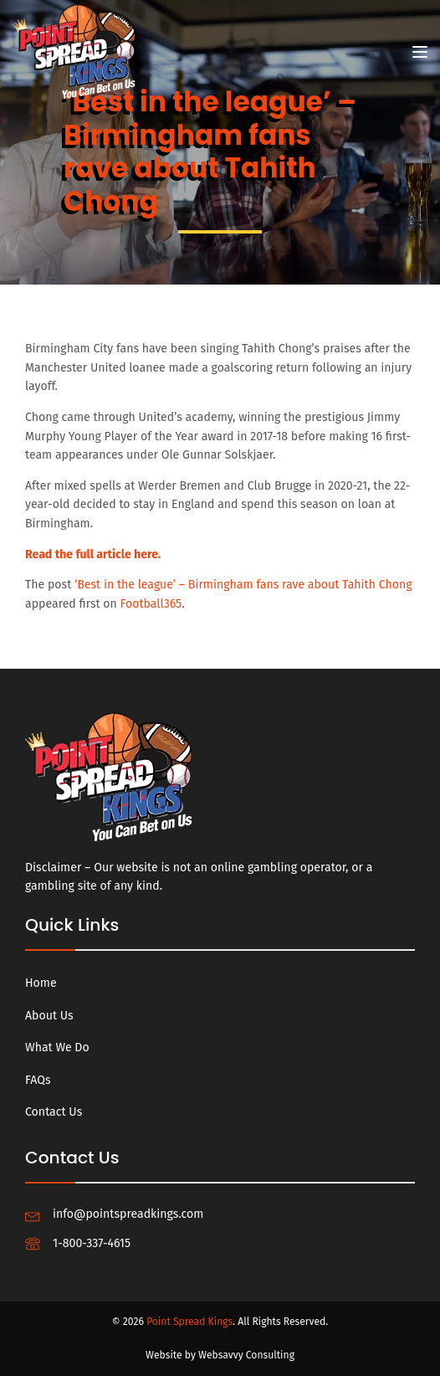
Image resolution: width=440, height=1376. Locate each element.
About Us (49, 1016)
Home (41, 983)
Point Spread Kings (189, 1321)
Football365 (151, 604)
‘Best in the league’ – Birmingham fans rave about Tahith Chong (243, 585)
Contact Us (53, 1112)
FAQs (38, 1080)
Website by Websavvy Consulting (220, 1355)
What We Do (57, 1047)
